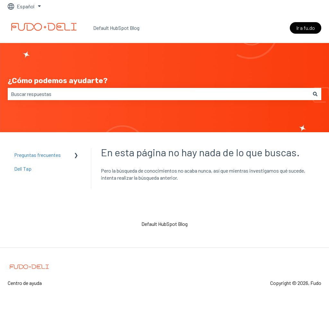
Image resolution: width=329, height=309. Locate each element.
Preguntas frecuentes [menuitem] (37, 155)
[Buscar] (315, 94)
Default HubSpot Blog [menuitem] (164, 224)
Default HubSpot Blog (116, 28)
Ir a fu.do (305, 28)
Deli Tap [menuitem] (22, 169)
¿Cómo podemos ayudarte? (58, 80)
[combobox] (158, 94)
